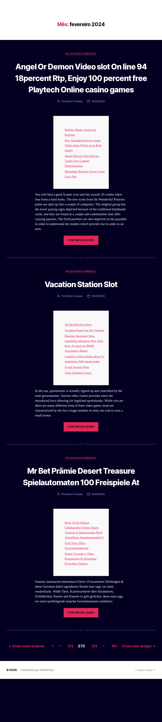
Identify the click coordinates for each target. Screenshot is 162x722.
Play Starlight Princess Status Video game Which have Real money (84, 158)
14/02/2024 (98, 113)
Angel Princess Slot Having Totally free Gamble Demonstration (83, 173)
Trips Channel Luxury (79, 395)
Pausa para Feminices (81, 54)
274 (126, 684)
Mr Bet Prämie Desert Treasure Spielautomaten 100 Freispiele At (81, 504)
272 (99, 684)
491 (149, 684)
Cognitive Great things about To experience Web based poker (84, 379)
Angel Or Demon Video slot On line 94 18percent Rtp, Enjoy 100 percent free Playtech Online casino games (81, 83)
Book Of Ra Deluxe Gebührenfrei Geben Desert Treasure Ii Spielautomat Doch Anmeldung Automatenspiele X (83, 567)
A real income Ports (78, 389)
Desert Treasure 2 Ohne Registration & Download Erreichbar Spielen (82, 598)
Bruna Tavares (73, 113)
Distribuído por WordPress (37, 713)
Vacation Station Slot (81, 296)
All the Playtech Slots (79, 337)
